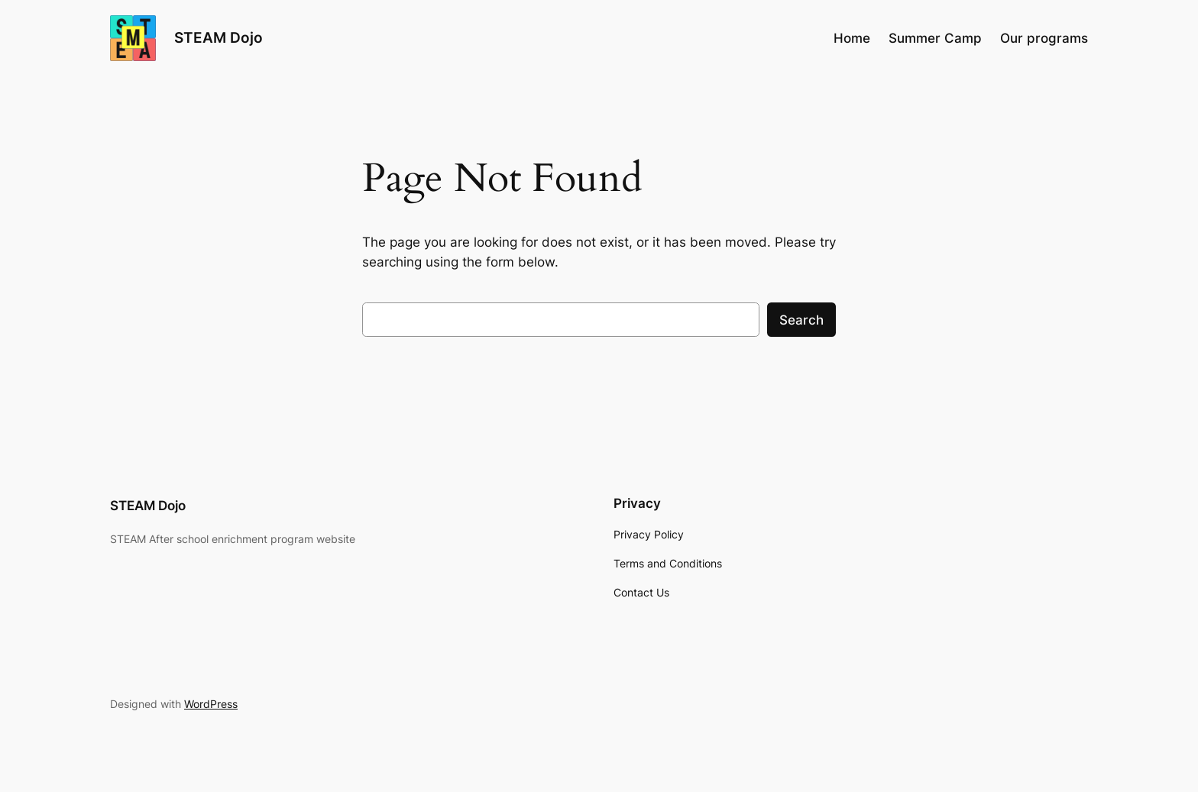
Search (801, 320)
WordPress (211, 703)
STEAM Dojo (218, 37)
